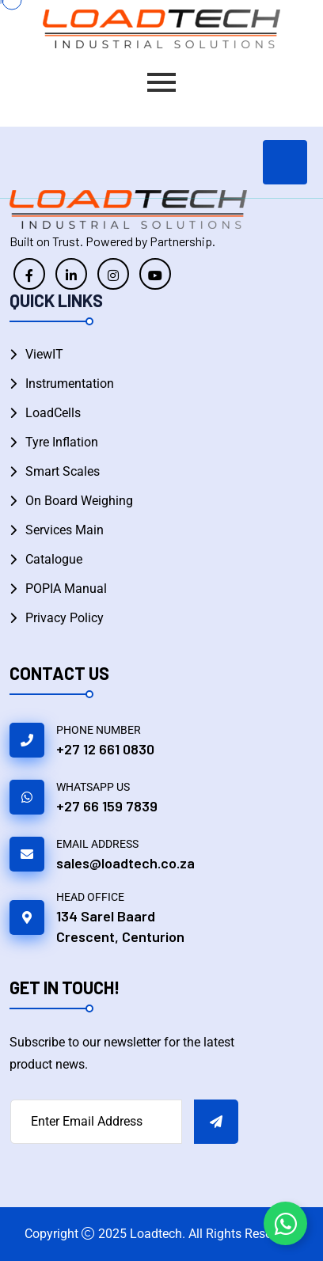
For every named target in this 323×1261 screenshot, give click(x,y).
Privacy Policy (64, 617)
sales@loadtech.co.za (125, 863)
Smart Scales (62, 471)
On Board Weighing (79, 500)
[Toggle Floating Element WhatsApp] (285, 1223)
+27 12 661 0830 (105, 749)
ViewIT (44, 354)
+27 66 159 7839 (107, 806)
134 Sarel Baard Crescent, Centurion (120, 926)
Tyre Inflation (61, 442)
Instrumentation (69, 383)
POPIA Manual (66, 588)
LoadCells (53, 412)
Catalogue (53, 559)
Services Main (64, 529)
